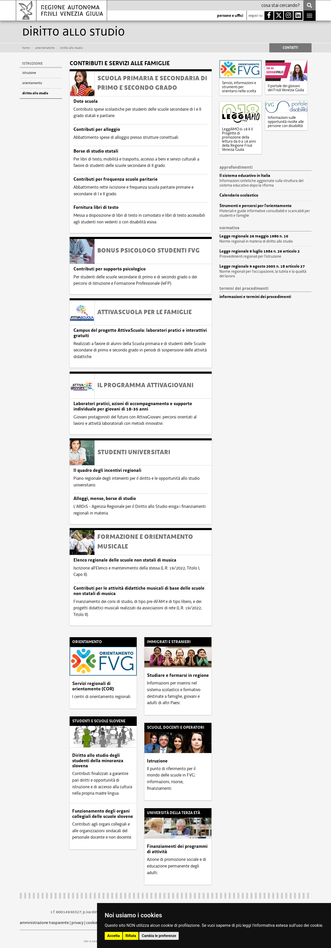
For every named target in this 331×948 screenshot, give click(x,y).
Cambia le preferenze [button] (159, 936)
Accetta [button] (113, 936)
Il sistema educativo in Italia (244, 175)
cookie (91, 922)
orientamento (32, 83)
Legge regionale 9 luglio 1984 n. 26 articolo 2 (259, 251)
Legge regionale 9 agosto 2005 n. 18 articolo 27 (262, 266)
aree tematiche (45, 48)
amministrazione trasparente (44, 922)
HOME (26, 48)
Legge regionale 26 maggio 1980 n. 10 (253, 236)
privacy (77, 922)
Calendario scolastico (238, 195)
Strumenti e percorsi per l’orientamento (255, 205)
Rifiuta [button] (130, 936)
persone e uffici (230, 15)
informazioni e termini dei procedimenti (255, 296)
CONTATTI (290, 47)
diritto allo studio (35, 93)
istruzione (29, 73)
